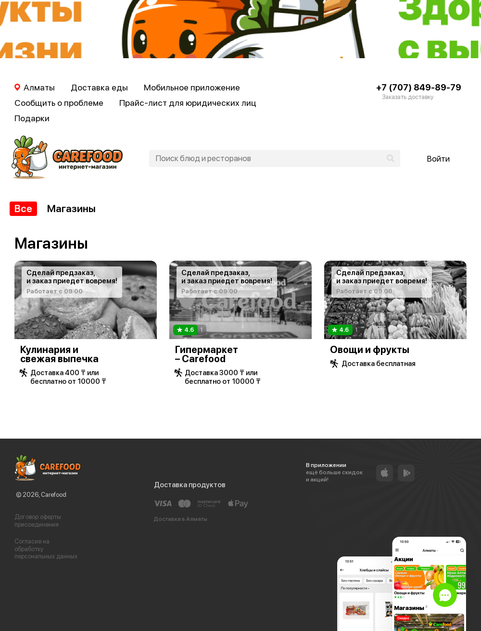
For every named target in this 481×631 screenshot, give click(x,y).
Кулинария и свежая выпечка (59, 354)
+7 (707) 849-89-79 (418, 87)
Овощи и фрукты (369, 349)
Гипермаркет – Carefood (206, 354)
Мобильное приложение (192, 87)
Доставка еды (99, 87)
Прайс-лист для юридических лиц (187, 103)
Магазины (71, 208)
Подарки (32, 118)
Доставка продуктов (190, 484)
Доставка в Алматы (180, 519)
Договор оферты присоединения (37, 520)
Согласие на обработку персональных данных (45, 549)
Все (23, 208)
